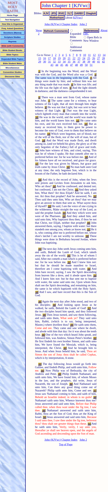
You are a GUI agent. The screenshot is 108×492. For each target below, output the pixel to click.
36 (74, 61)
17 (49, 58)
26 (93, 58)
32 (54, 61)
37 (78, 61)
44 (56, 65)
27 (98, 58)
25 (88, 58)
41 (98, 61)
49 (81, 65)
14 (104, 55)
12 (94, 55)
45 (61, 65)
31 (49, 61)
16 (44, 58)
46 (66, 65)
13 (99, 55)
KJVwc (77, 17)
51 (91, 65)
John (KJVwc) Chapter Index (61, 24)
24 (83, 58)
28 (103, 58)
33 (59, 61)
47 (71, 65)
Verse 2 (39, 32)
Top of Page (66, 444)
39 (88, 61)
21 (69, 58)
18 (54, 58)
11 (89, 55)
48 (76, 65)
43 (52, 65)
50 (86, 65)
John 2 (83, 24)
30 (44, 61)
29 (39, 61)
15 (39, 58)
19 (59, 58)
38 (83, 61)
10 (84, 55)
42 (103, 61)
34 (64, 61)
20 (64, 58)
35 (69, 61)
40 (93, 61)
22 (74, 58)
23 (78, 58)
